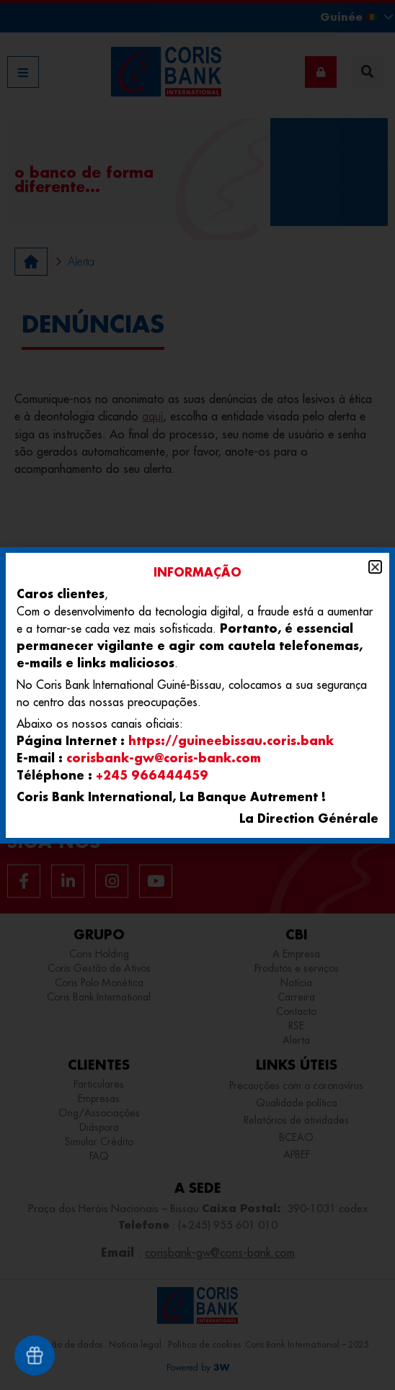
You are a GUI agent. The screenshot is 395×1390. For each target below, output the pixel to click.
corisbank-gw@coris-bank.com (163, 757)
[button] (375, 566)
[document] (197, 695)
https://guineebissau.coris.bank (231, 740)
